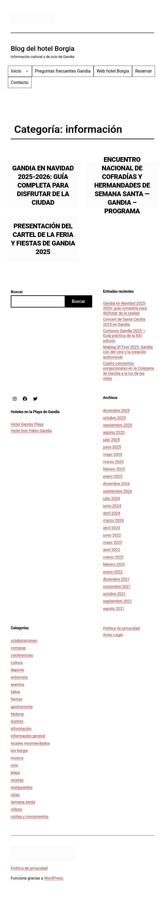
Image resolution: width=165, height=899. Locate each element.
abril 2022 (111, 549)
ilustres (17, 721)
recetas (17, 780)
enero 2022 (112, 572)
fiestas (16, 699)
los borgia (19, 750)
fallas (15, 692)
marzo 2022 (113, 557)
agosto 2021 (113, 608)
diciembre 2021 (116, 579)
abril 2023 (111, 528)
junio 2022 (112, 535)
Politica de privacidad (121, 628)
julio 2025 (111, 439)
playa (15, 772)
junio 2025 (112, 447)
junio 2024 (112, 505)
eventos (17, 684)
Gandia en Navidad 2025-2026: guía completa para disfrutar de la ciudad (43, 185)
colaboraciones (24, 640)
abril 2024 (111, 513)
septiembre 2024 (117, 491)
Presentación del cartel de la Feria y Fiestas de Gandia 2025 (43, 239)
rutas (15, 794)
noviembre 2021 (117, 586)
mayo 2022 (112, 542)
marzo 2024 (113, 520)
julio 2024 (111, 498)
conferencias (22, 655)
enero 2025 (112, 476)
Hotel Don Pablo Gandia (31, 430)
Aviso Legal (113, 634)
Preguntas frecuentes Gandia (62, 71)
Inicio (16, 71)
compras (18, 648)
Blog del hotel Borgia (43, 48)
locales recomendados (30, 743)
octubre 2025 (114, 417)
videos (16, 809)
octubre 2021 (114, 593)
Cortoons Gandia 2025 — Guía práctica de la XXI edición (124, 335)
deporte (17, 670)
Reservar (143, 71)
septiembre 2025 (117, 425)
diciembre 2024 (116, 483)
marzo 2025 (113, 461)
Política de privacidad (29, 868)
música (17, 758)
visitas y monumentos (30, 816)
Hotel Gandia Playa (27, 424)
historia (17, 714)
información (21, 728)
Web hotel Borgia (113, 71)
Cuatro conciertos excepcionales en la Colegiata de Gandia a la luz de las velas (128, 371)
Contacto (19, 82)
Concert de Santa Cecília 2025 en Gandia (124, 321)
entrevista (19, 677)
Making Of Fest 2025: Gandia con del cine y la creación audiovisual (128, 352)
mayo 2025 (112, 454)
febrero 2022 (114, 564)
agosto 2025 (113, 432)
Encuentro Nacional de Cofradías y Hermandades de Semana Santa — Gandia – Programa (122, 185)
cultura (17, 662)
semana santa (23, 802)
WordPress (53, 878)
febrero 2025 (114, 469)
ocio (14, 765)
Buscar (17, 292)
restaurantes (21, 787)
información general (28, 736)
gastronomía (22, 706)
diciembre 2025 (116, 410)
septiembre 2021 (117, 601)
